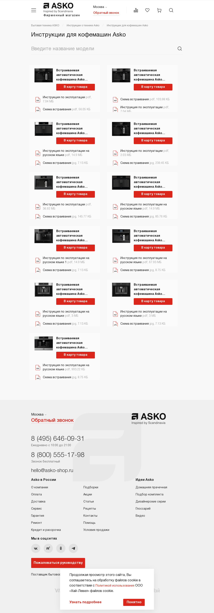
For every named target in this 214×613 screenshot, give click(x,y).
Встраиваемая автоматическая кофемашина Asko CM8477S (70, 128)
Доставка (38, 500)
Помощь (89, 521)
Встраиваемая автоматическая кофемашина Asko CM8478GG (70, 181)
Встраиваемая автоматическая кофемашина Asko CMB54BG (148, 128)
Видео (140, 514)
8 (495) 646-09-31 (58, 438)
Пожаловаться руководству (58, 561)
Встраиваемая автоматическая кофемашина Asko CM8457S (70, 288)
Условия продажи (96, 529)
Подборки (90, 486)
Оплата (36, 493)
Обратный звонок (106, 13)
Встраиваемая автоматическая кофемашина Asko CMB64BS (148, 74)
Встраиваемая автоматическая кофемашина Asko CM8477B (70, 235)
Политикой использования (112, 584)
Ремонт (36, 521)
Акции (87, 493)
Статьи (88, 500)
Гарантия (37, 514)
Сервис (36, 507)
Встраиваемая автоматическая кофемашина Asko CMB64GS (70, 74)
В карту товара (73, 85)
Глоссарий (143, 507)
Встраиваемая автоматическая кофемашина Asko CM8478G (148, 235)
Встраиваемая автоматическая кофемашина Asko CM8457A (148, 288)
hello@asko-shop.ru (52, 469)
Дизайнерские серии (151, 500)
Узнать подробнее (82, 601)
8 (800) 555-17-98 (58, 454)
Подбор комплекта (149, 493)
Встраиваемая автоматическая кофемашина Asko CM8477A (148, 181)
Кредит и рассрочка (46, 529)
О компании (39, 486)
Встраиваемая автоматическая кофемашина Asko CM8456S (70, 342)
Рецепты (89, 507)
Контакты (90, 514)
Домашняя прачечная (151, 486)
